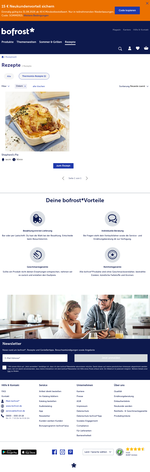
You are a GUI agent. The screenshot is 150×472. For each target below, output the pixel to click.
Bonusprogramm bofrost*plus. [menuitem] (54, 425)
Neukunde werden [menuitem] (123, 406)
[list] (75, 247)
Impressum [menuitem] (82, 406)
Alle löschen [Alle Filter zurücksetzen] (39, 86)
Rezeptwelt (11, 57)
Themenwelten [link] (26, 42)
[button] (127, 10)
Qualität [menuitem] (118, 391)
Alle (9, 76)
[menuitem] (8, 41)
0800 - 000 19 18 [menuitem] (13, 415)
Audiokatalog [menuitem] (45, 406)
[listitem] (37, 227)
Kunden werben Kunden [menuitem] (51, 421)
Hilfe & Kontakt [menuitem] (140, 29)
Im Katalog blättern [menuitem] (48, 396)
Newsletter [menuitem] (44, 416)
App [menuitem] (41, 411)
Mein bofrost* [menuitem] (11, 401)
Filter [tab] (7, 86)
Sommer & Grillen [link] (50, 42)
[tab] (130, 48)
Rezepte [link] (70, 42)
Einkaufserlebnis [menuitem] (122, 401)
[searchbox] (3, 48)
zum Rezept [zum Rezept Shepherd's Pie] (63, 165)
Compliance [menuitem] (83, 425)
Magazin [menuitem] (117, 29)
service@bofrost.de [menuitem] (13, 411)
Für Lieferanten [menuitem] (84, 430)
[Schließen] (147, 3)
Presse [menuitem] (80, 396)
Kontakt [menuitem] (5, 396)
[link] (18, 32)
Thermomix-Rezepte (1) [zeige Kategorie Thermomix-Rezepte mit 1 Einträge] (34, 76)
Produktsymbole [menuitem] (122, 416)
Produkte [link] (8, 42)
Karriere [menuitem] (127, 29)
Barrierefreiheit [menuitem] (84, 435)
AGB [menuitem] (79, 401)
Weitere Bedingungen (36, 15)
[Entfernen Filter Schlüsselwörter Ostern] (21, 86)
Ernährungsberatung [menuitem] (124, 396)
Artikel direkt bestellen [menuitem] (50, 391)
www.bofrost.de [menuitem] (12, 406)
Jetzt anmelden (111, 357)
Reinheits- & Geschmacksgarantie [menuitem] (130, 411)
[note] (38, 159)
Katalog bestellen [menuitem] (47, 401)
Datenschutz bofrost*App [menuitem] (89, 416)
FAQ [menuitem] (4, 391)
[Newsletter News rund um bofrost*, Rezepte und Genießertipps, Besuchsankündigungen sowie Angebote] (75, 359)
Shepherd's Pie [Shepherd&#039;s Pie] (10, 154)
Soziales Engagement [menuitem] (87, 421)
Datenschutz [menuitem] (83, 411)
